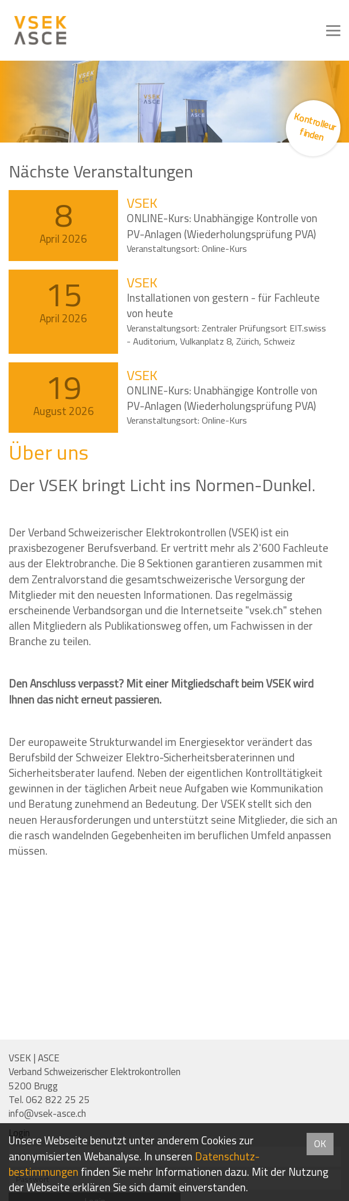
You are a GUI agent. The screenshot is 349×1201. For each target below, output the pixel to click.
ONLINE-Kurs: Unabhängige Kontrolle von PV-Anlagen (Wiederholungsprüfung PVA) (222, 226)
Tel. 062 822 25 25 (49, 1100)
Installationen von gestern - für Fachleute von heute (223, 305)
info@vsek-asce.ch (47, 1113)
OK (320, 1144)
